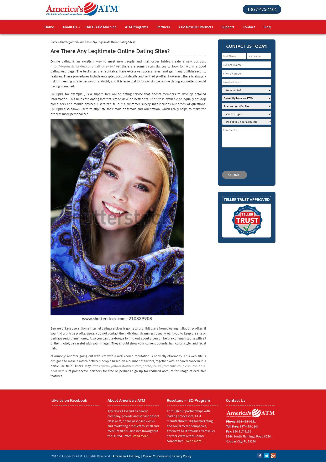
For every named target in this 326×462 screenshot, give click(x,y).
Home (49, 27)
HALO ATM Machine (100, 27)
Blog (267, 27)
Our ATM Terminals (156, 456)
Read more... (142, 436)
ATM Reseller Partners (195, 27)
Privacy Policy (181, 456)
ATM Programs (136, 27)
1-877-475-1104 (262, 9)
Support (228, 27)
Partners (163, 27)
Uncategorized (69, 42)
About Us (70, 27)
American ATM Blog (126, 456)
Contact (249, 27)
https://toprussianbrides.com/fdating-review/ (83, 66)
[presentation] (247, 157)
